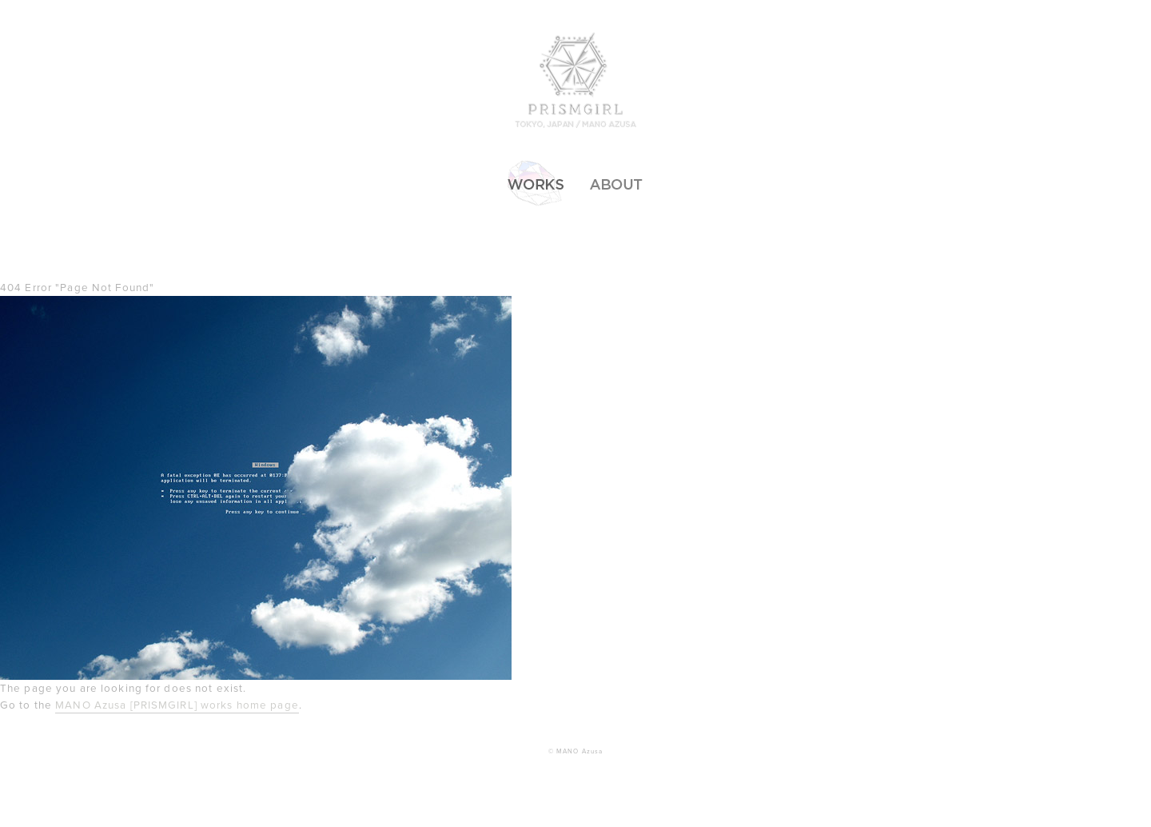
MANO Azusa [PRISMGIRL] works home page (177, 705)
